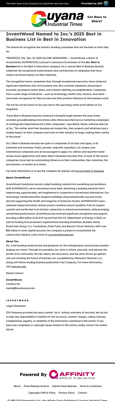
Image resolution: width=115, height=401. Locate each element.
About (17, 386)
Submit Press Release (64, 386)
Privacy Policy (67, 392)
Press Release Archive (36, 386)
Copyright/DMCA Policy (42, 392)
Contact (82, 392)
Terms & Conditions (91, 386)
